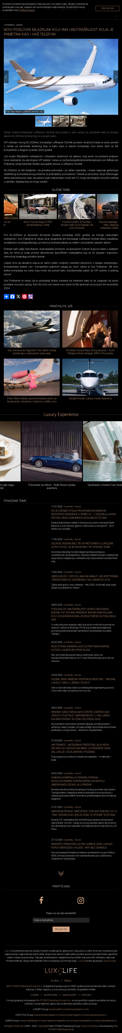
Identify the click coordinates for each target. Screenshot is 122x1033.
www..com (77, 1009)
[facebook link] (41, 900)
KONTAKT (86, 995)
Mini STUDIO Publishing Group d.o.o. (25, 986)
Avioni (19, 25)
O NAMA (34, 995)
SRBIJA (67, 980)
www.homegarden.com (56, 1020)
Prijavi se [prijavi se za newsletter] (61, 929)
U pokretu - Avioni (72, 506)
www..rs (57, 1009)
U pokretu (9, 25)
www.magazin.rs (46, 1015)
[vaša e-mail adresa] (61, 920)
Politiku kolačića (27, 10)
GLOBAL (55, 980)
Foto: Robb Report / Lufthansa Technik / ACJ (24, 112)
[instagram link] (80, 900)
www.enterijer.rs (30, 1020)
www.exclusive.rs (96, 1015)
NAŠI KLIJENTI (69, 995)
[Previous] (6, 76)
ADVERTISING (51, 995)
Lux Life (8, 951)
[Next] (115, 76)
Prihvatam (107, 8)
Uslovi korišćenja (90, 1026)
